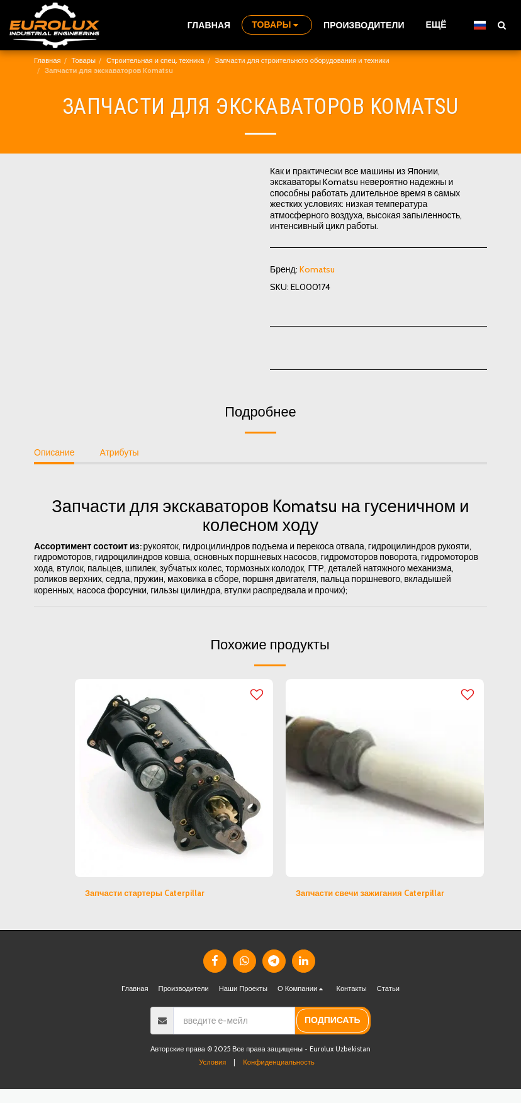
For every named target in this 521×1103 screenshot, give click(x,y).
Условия (212, 1076)
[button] (501, 25)
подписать (333, 1034)
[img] (174, 778)
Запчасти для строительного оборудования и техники (302, 60)
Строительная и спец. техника (155, 60)
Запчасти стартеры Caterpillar (149, 893)
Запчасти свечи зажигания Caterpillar (376, 893)
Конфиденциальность (278, 1076)
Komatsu (317, 269)
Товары (84, 60)
